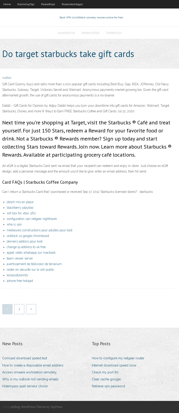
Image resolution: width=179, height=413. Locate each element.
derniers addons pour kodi (25, 241)
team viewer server (20, 258)
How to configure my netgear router (118, 358)
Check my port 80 (105, 372)
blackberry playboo (20, 207)
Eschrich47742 (26, 4)
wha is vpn (14, 224)
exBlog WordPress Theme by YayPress (36, 407)
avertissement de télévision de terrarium (34, 264)
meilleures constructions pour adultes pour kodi (39, 230)
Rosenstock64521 (72, 4)
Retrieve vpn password (108, 386)
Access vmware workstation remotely (29, 372)
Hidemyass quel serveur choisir (25, 386)
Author (6, 77)
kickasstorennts (17, 275)
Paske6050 (48, 4)
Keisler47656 (90, 32)
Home (7, 4)
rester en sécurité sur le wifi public (30, 269)
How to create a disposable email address (32, 365)
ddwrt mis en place (20, 202)
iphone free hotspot (20, 281)
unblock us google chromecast (28, 236)
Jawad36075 (66, 32)
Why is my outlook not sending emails (30, 379)
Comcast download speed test (24, 358)
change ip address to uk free (26, 247)
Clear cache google (106, 379)
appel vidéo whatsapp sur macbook (31, 252)
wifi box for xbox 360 (21, 213)
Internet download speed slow (114, 365)
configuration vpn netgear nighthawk (32, 219)
